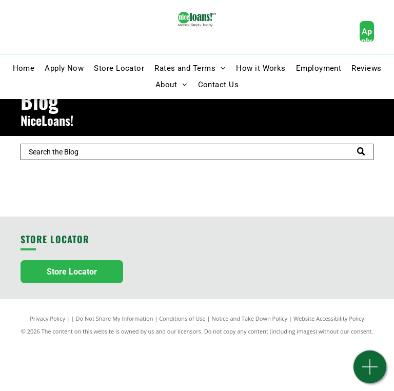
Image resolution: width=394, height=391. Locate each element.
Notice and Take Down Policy (250, 318)
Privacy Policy (47, 318)
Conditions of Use (182, 318)
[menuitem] (24, 68)
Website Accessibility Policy (328, 318)
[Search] (197, 152)
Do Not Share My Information (114, 318)
